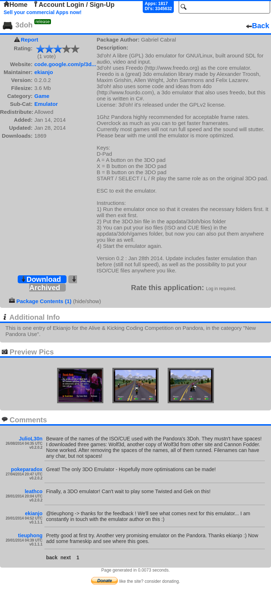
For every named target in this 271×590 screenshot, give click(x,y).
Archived (53, 284)
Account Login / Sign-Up (74, 4)
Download (41, 279)
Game (42, 96)
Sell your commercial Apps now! (43, 12)
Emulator (46, 104)
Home (15, 4)
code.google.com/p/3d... (65, 64)
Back (257, 26)
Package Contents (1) (44, 301)
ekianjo (43, 72)
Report (29, 39)
